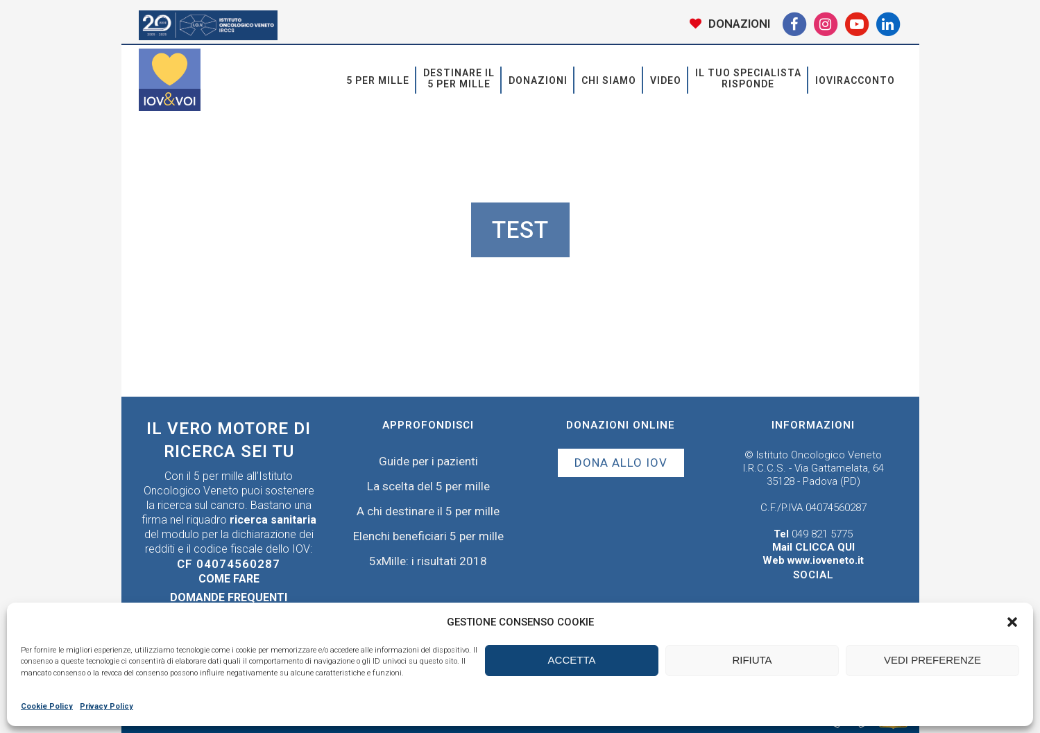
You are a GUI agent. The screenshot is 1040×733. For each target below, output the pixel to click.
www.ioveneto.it (825, 560)
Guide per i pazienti (428, 461)
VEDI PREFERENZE (932, 660)
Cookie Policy (47, 706)
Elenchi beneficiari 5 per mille (428, 536)
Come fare (228, 578)
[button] (1012, 622)
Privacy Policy (106, 706)
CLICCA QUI (825, 547)
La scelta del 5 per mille (428, 486)
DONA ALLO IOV (620, 462)
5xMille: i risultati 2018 (428, 561)
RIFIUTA (752, 660)
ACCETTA (572, 660)
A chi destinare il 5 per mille (428, 511)
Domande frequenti (228, 597)
